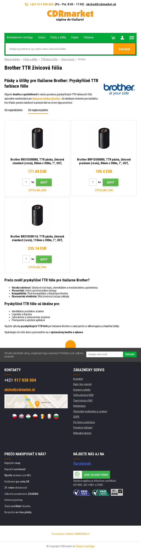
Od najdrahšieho (13, 110)
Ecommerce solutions (63, 533)
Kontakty (78, 379)
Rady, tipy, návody (82, 384)
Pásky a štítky (30, 59)
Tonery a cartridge (85, 546)
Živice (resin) (68, 59)
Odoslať (129, 354)
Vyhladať (124, 49)
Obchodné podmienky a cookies (90, 411)
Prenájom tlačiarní (82, 427)
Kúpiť (43, 182)
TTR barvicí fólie (49, 59)
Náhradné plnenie (82, 433)
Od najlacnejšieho (38, 110)
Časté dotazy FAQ (83, 400)
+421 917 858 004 (39, 4)
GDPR (76, 416)
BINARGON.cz (82, 533)
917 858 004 (20, 380)
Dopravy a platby (82, 389)
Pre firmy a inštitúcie (84, 422)
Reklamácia (79, 406)
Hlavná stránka (12, 59)
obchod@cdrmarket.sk (101, 4)
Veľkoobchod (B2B (83, 395)
